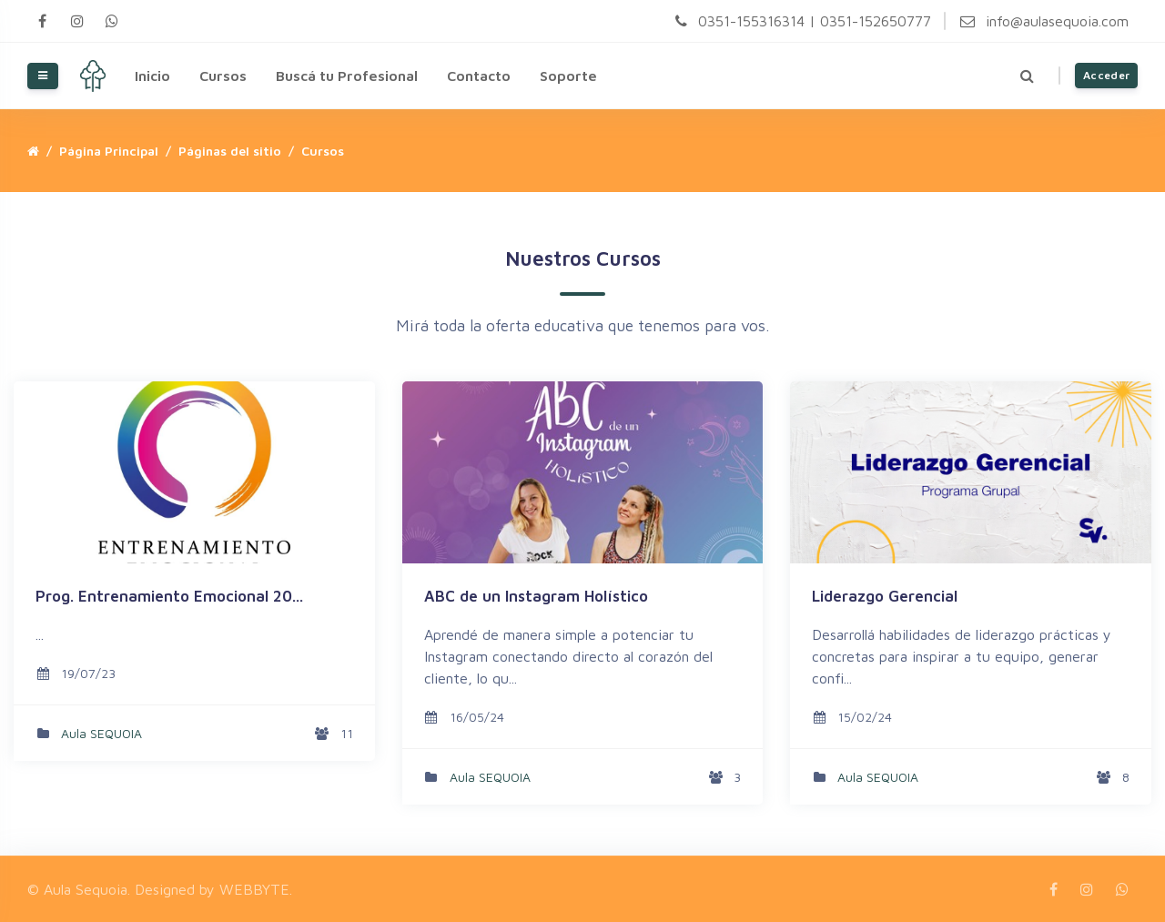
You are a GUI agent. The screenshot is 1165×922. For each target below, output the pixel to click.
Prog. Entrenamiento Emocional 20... (169, 596)
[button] (1027, 76)
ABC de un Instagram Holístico (536, 596)
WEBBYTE (254, 889)
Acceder (1106, 75)
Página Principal (108, 150)
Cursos (223, 75)
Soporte (568, 75)
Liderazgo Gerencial (884, 596)
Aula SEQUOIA (101, 733)
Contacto (479, 75)
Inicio (152, 75)
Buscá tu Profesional (347, 75)
